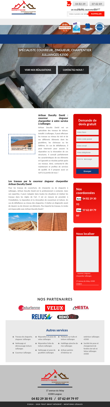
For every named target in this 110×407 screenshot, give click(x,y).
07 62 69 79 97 (68, 399)
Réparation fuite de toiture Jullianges (46, 344)
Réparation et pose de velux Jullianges (47, 338)
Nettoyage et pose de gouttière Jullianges (46, 351)
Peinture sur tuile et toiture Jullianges (69, 338)
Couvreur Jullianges (23, 352)
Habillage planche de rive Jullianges (69, 344)
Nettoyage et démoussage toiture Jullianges (23, 346)
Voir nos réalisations (38, 69)
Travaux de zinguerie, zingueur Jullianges (23, 338)
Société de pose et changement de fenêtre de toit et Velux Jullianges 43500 (91, 348)
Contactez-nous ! (73, 69)
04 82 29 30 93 (42, 399)
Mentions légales (73, 404)
